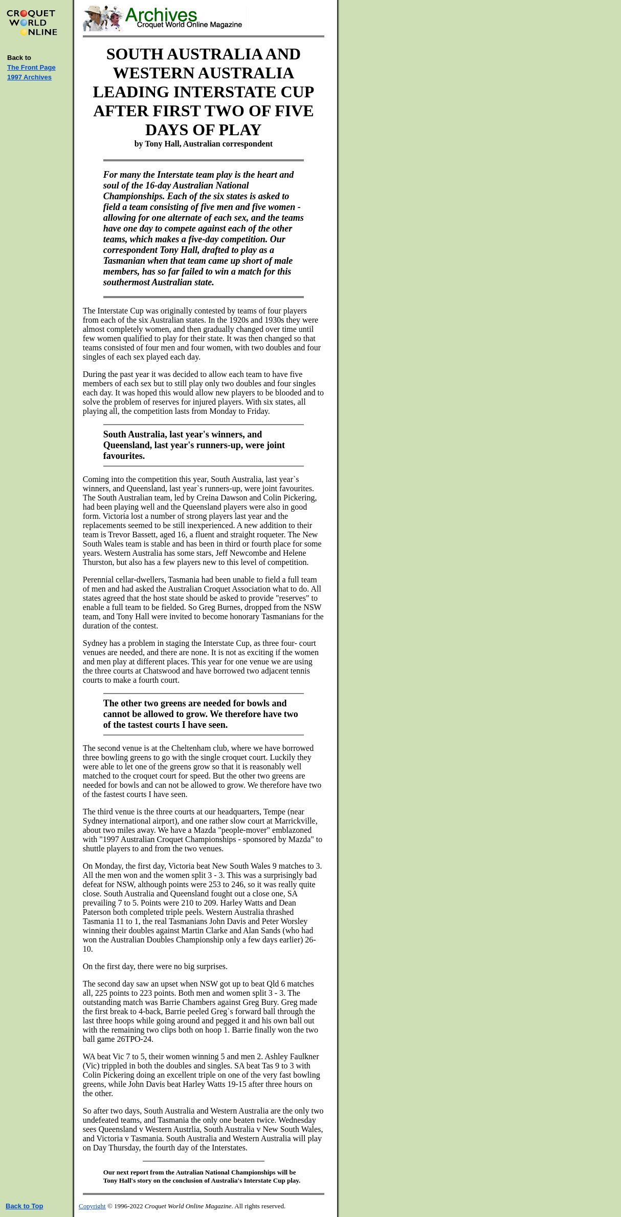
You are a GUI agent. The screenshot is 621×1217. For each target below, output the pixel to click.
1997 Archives (29, 77)
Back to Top (24, 1206)
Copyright (92, 1206)
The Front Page (31, 67)
